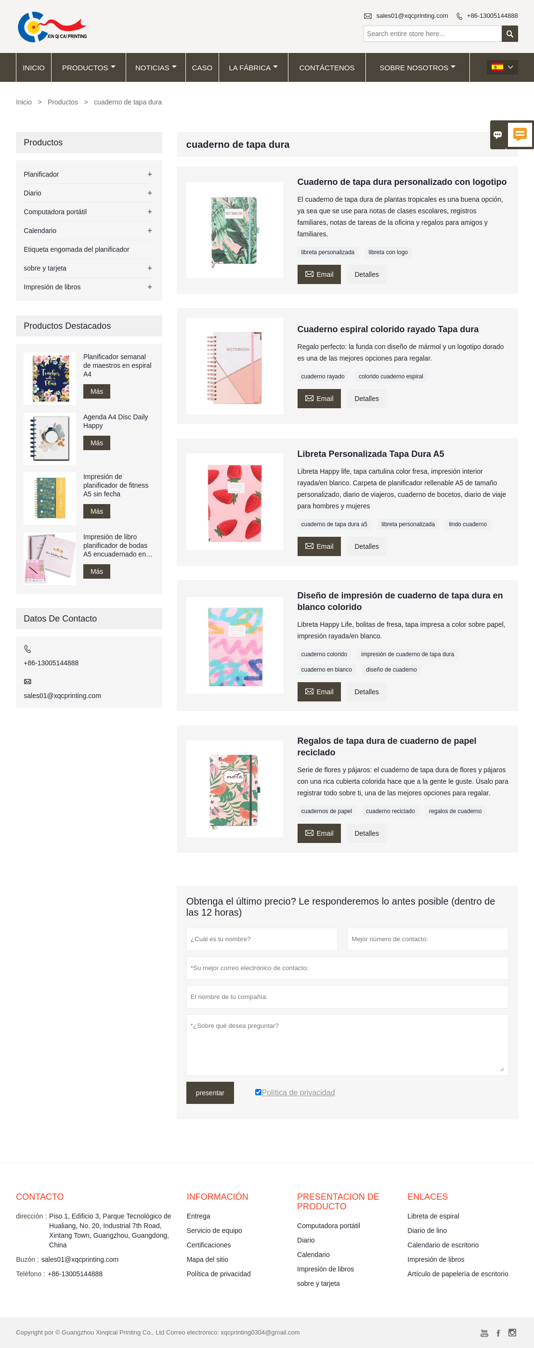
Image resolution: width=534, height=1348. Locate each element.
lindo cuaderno (468, 524)
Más (97, 391)
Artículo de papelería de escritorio (457, 1274)
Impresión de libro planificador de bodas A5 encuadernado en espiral (115, 545)
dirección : (31, 1216)
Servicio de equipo (214, 1230)
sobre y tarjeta (45, 268)
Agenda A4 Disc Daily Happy (115, 421)
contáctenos (327, 68)
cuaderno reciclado (390, 811)
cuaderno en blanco (326, 669)
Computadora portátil (55, 212)
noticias (156, 68)
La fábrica (253, 68)
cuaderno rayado (323, 376)
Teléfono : (30, 1274)
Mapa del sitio (207, 1259)
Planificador (41, 174)
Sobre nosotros (418, 68)
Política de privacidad (219, 1274)
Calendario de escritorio (443, 1245)
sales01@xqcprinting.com (412, 15)
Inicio (34, 68)
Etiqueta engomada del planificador (77, 249)
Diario (32, 193)
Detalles (366, 274)
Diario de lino (427, 1230)
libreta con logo (388, 252)
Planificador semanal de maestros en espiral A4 (117, 365)
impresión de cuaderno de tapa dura (407, 654)
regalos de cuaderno (455, 811)
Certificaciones (209, 1245)
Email (319, 273)
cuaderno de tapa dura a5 (334, 524)
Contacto (40, 1197)
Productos (89, 68)
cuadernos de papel (326, 811)
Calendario (40, 230)
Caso (202, 68)
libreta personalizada (328, 252)
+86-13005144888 (492, 15)
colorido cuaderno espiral (391, 376)
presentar (210, 1093)
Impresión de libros (52, 287)
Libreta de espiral (433, 1216)
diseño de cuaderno (391, 669)
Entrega (198, 1216)
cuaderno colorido (324, 654)
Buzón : (27, 1259)
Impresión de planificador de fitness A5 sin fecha (115, 485)
